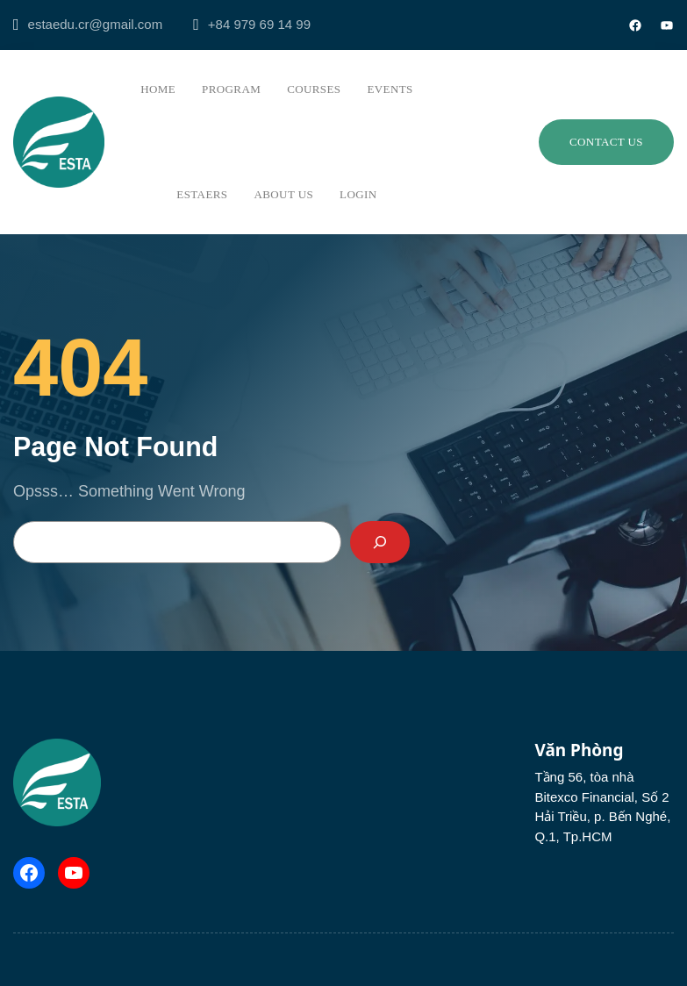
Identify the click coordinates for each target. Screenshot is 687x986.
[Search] (380, 542)
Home (157, 89)
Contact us (606, 141)
